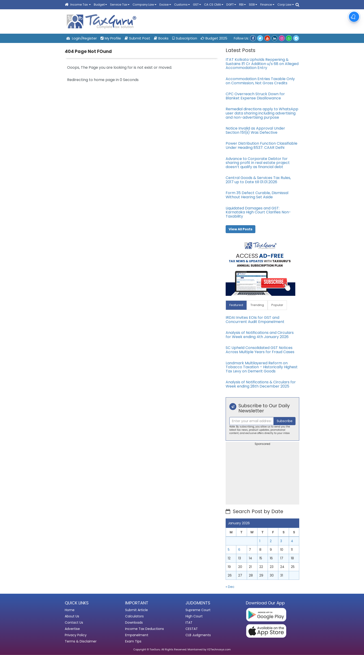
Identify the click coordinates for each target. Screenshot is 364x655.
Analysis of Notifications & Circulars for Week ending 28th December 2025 (261, 384)
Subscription (184, 38)
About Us (72, 616)
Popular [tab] (277, 305)
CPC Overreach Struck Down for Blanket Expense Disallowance (255, 96)
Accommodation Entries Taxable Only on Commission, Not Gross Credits (260, 81)
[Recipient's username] (251, 421)
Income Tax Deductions (144, 628)
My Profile (111, 38)
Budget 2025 (214, 38)
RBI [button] (242, 4)
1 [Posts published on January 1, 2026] (259, 541)
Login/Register (81, 38)
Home (70, 610)
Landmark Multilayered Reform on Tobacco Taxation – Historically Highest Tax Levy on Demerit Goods (262, 367)
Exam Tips (133, 641)
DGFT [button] (231, 4)
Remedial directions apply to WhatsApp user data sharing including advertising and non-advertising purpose (262, 113)
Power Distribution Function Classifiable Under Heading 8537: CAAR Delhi (261, 145)
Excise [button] (165, 4)
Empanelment (136, 635)
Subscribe (284, 421)
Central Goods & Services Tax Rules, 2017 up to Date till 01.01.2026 (258, 180)
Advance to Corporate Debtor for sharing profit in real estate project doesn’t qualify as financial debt (258, 162)
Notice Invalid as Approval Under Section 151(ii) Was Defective (255, 130)
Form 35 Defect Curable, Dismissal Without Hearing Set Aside (257, 195)
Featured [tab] (236, 305)
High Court (194, 616)
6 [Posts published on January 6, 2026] (239, 549)
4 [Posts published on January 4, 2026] (292, 541)
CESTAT (191, 628)
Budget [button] (100, 4)
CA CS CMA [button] (213, 4)
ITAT (188, 622)
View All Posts (240, 229)
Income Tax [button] (80, 4)
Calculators (134, 616)
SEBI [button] (253, 4)
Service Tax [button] (120, 4)
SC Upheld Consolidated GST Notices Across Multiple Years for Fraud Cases (260, 350)
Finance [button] (267, 4)
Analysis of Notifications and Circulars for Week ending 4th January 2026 (260, 334)
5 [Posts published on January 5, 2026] (229, 549)
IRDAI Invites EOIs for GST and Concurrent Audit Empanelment (255, 319)
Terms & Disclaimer (81, 641)
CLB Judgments (198, 635)
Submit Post (137, 38)
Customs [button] (182, 4)
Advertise (72, 628)
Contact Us (74, 622)
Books (161, 38)
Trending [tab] (257, 305)
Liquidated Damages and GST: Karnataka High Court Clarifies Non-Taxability (258, 212)
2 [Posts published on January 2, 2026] (271, 541)
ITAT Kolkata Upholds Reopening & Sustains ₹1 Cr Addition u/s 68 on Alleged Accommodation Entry (262, 63)
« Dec (230, 586)
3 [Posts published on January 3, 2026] (281, 541)
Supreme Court (198, 610)
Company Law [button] (144, 4)
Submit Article (136, 610)
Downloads (134, 622)
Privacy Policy (76, 635)
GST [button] (197, 4)
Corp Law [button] (285, 4)
